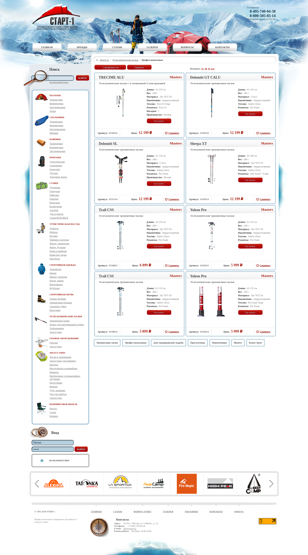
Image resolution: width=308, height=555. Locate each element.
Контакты (222, 47)
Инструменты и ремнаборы (63, 368)
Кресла (53, 408)
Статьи (117, 47)
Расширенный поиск (58, 82)
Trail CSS (106, 210)
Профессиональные (136, 342)
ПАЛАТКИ (55, 95)
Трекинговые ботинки (61, 302)
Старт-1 (58, 17)
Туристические (57, 161)
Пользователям (59, 460)
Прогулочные (197, 342)
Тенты (53, 111)
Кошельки (55, 202)
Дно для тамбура (58, 394)
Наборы (54, 232)
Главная (47, 47)
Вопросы (187, 47)
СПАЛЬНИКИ (57, 117)
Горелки (54, 342)
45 (209, 68)
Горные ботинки (58, 298)
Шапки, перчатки (58, 277)
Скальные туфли (58, 306)
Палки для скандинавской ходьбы (67, 324)
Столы (53, 412)
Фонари (54, 386)
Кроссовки (55, 310)
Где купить (159, 121)
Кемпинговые (56, 103)
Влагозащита (56, 284)
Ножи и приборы (58, 251)
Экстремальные (58, 107)
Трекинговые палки (60, 320)
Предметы (55, 258)
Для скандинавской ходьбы (168, 342)
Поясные (54, 199)
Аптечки (54, 210)
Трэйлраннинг (57, 328)
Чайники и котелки (59, 239)
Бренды (82, 47)
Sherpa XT (198, 144)
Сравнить (139, 67)
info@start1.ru (129, 528)
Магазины (191, 511)
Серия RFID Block (59, 217)
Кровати (54, 416)
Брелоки (54, 364)
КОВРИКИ (55, 139)
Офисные (54, 195)
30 (206, 68)
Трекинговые (56, 99)
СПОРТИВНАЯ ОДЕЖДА (63, 265)
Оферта (238, 511)
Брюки (53, 273)
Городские (55, 169)
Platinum (54, 133)
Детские (54, 173)
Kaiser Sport (255, 342)
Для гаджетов (56, 214)
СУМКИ (54, 183)
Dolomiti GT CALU (205, 77)
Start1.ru (104, 60)
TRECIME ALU (111, 77)
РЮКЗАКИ (55, 157)
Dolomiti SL (108, 144)
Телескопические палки (125, 60)
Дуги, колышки (57, 390)
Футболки (55, 288)
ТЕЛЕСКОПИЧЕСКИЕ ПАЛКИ (66, 316)
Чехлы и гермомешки (60, 357)
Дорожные (55, 187)
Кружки (54, 236)
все (213, 68)
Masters (176, 77)
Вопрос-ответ (143, 511)
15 (202, 68)
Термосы (54, 228)
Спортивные (56, 165)
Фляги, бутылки (58, 247)
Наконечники (219, 342)
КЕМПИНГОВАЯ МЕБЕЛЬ (64, 404)
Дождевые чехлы (58, 177)
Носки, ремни (57, 280)
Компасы (54, 372)
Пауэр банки (56, 382)
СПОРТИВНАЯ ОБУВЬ (62, 294)
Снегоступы (56, 398)
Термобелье (56, 269)
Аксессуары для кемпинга (63, 360)
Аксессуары (56, 332)
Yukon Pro (198, 210)
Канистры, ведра (58, 255)
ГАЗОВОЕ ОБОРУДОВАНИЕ (64, 338)
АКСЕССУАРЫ (57, 353)
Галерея (152, 47)
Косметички (56, 206)
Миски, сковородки (59, 243)
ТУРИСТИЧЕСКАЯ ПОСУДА (65, 224)
